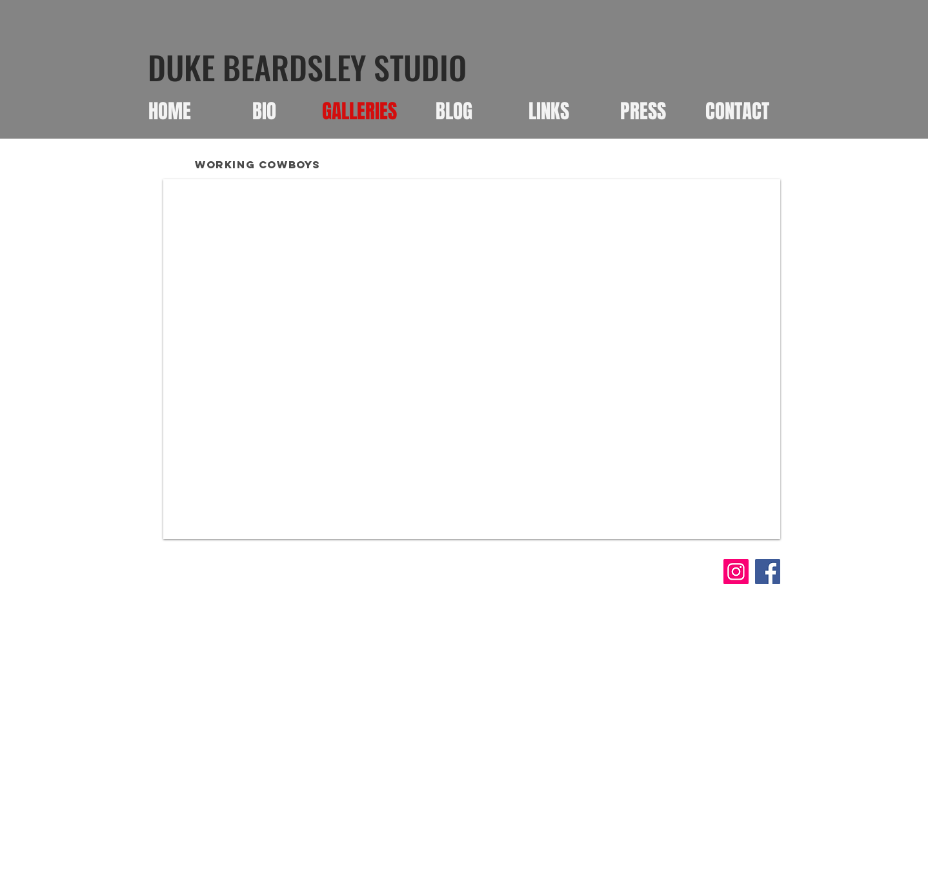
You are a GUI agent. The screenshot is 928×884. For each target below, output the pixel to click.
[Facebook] (767, 571)
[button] (471, 359)
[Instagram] (736, 571)
